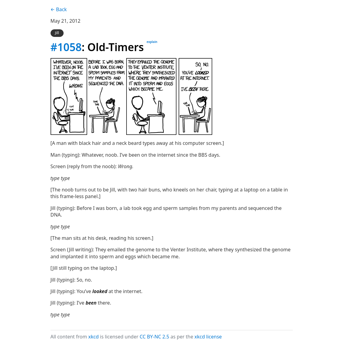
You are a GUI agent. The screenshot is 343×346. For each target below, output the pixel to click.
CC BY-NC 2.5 (154, 336)
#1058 (66, 47)
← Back (59, 9)
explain (152, 42)
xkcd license (208, 336)
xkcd (93, 336)
